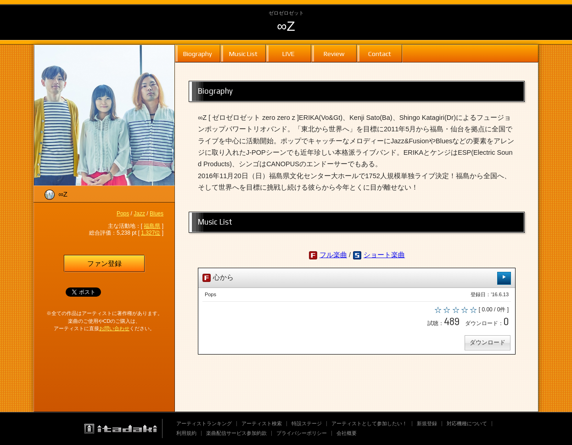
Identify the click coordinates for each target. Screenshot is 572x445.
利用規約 (186, 433)
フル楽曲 (333, 255)
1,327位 (150, 233)
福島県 (152, 226)
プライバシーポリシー (301, 433)
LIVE (288, 53)
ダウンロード (487, 343)
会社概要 (346, 433)
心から (356, 278)
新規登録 (427, 423)
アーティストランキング (204, 423)
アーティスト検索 (261, 423)
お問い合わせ (114, 328)
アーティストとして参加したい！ (369, 423)
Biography (197, 53)
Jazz (139, 213)
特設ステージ (307, 423)
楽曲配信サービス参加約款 (236, 433)
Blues (156, 213)
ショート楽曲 (384, 255)
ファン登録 (104, 263)
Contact (379, 53)
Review (334, 53)
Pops (123, 213)
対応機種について (467, 423)
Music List (243, 53)
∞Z (286, 26)
